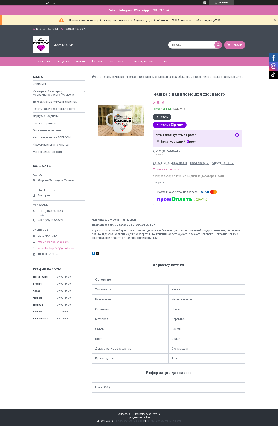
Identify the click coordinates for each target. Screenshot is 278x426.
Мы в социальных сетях (48, 151)
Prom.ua (156, 414)
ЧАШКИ (80, 61)
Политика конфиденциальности (164, 421)
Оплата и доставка (142, 61)
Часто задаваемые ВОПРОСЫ (52, 137)
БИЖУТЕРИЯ (43, 61)
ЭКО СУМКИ (116, 61)
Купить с (171, 125)
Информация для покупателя (51, 144)
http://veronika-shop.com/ (54, 241)
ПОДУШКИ (63, 61)
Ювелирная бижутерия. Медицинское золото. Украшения (54, 93)
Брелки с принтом (44, 123)
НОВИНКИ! (39, 84)
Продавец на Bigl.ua (139, 417)
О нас (165, 61)
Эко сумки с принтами (47, 130)
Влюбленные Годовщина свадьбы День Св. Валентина (174, 76)
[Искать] (218, 45)
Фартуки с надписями (46, 116)
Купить (164, 117)
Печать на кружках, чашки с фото (54, 108)
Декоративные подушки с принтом (55, 101)
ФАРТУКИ (97, 61)
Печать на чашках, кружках (119, 76)
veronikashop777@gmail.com (56, 248)
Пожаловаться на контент (130, 421)
